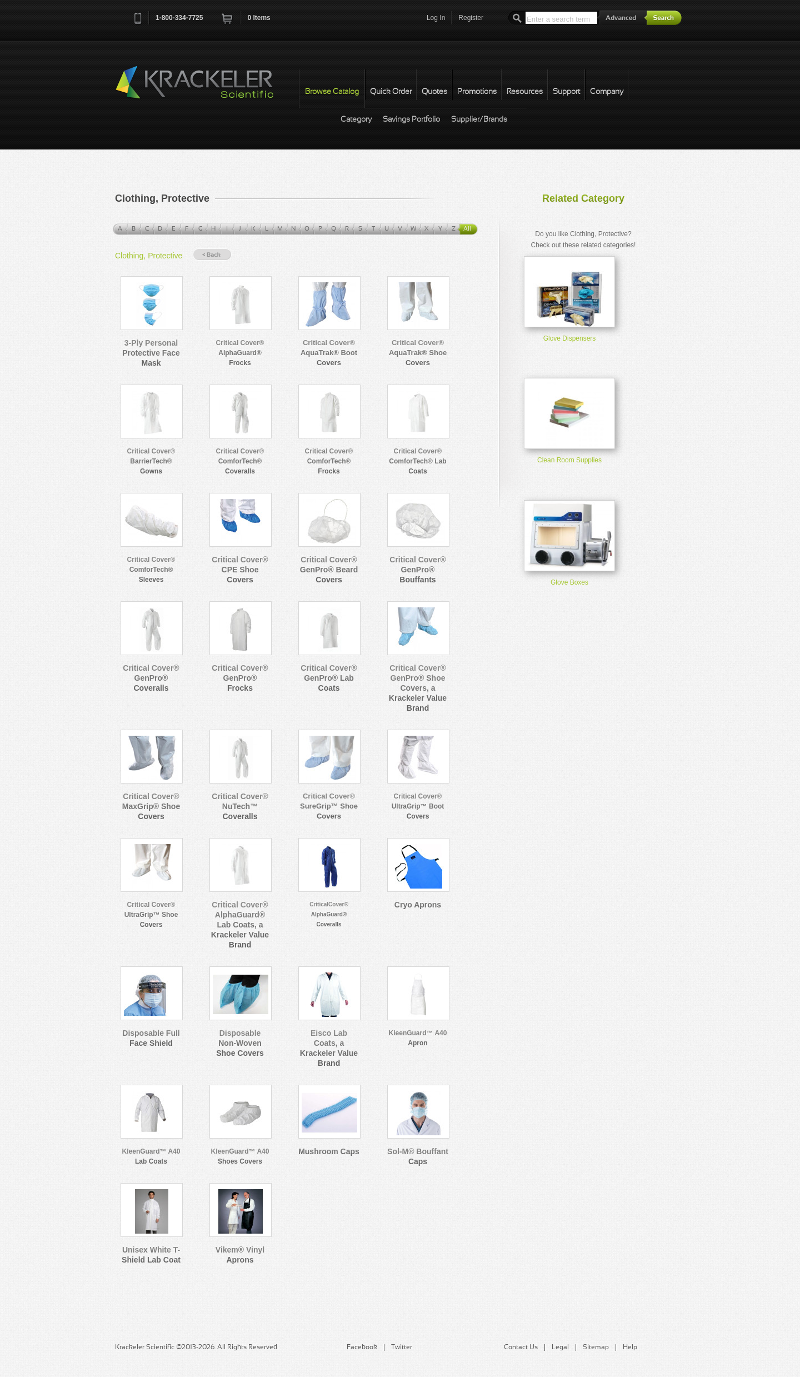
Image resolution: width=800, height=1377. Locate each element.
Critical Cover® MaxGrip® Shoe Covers (151, 806)
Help (630, 1347)
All (467, 229)
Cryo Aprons (417, 904)
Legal (560, 1347)
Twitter (401, 1347)
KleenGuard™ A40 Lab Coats (151, 1156)
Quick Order (391, 92)
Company (606, 92)
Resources (525, 92)
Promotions (477, 92)
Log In (436, 18)
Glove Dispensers (569, 338)
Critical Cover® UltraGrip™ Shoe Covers (151, 915)
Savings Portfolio (411, 119)
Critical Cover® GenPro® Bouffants (417, 569)
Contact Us (521, 1347)
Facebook (362, 1347)
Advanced (622, 17)
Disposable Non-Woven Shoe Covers (240, 1043)
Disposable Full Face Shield (150, 1038)
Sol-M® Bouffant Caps (417, 1156)
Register (470, 18)
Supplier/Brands (479, 119)
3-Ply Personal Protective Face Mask (151, 352)
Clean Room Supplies (569, 460)
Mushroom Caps (328, 1151)
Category (356, 119)
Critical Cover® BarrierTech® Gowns (151, 461)
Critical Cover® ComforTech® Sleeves (151, 569)
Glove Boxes (569, 582)
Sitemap (596, 1347)
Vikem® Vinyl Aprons (240, 1254)
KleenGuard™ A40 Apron (418, 1038)
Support (566, 92)
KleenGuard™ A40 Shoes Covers (240, 1156)
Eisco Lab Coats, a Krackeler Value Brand (329, 1048)
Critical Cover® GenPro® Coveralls (151, 677)
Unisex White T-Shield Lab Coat (151, 1254)
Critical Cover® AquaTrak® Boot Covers (329, 352)
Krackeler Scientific (205, 88)
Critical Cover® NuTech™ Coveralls (240, 806)
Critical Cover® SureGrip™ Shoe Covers (329, 806)
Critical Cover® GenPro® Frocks (240, 677)
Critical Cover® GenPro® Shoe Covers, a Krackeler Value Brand (418, 687)
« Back (212, 254)
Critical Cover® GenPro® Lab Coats (329, 677)
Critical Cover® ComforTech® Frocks (329, 461)
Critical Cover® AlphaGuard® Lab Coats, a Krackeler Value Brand (240, 924)
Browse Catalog (332, 92)
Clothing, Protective (148, 256)
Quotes (434, 92)
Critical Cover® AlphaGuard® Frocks (240, 353)
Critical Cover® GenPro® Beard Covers (329, 569)
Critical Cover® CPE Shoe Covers (240, 569)
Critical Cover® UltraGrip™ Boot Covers (418, 806)
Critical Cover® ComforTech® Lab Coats (417, 461)
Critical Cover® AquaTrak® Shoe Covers (418, 352)
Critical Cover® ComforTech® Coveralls (240, 461)
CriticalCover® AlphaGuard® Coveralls (328, 914)
